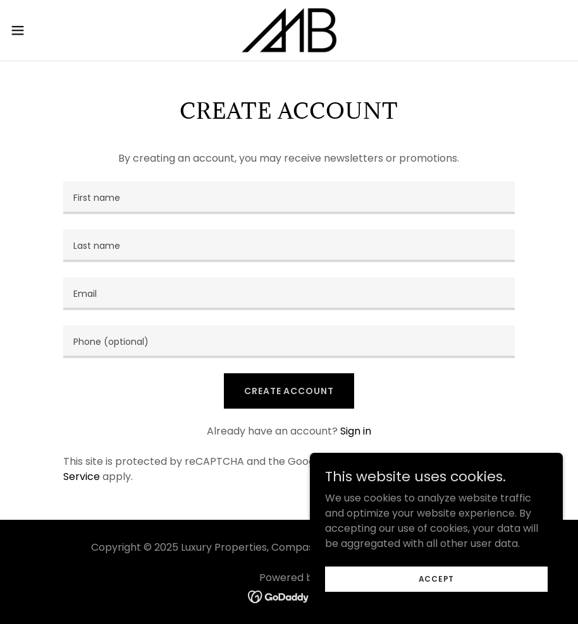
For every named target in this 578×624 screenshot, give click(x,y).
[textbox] (289, 197)
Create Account (288, 391)
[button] (47, 30)
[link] (289, 30)
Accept (437, 578)
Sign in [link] (355, 431)
